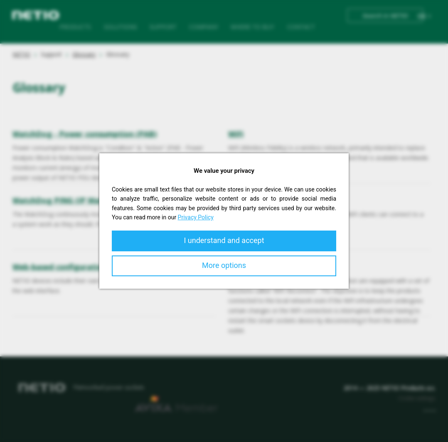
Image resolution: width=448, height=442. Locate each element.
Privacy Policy (196, 217)
